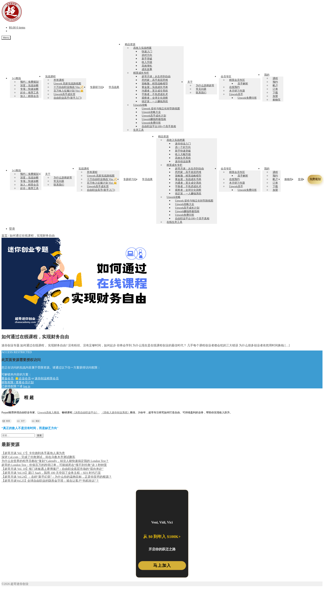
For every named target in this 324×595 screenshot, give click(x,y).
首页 (4, 235)
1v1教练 (16, 78)
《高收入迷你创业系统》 (115, 412)
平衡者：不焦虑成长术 (155, 94)
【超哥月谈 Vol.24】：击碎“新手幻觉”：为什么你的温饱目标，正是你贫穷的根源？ (56, 476)
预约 (275, 81)
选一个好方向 (183, 147)
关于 (190, 81)
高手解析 (243, 83)
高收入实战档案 (142, 48)
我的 (266, 74)
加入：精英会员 (29, 96)
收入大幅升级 (183, 154)
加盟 (275, 96)
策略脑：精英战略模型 (155, 83)
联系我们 (201, 92)
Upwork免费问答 (151, 122)
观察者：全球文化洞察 (155, 97)
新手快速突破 (183, 150)
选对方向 (147, 55)
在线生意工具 (174, 222)
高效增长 (147, 65)
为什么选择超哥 (205, 85)
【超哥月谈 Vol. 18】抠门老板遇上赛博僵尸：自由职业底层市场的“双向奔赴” (52, 468)
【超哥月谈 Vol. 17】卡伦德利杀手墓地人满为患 (33, 453)
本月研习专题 (237, 90)
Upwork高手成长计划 (154, 115)
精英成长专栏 (141, 72)
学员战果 (114, 87)
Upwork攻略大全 (151, 112)
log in (26, 386)
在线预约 (234, 87)
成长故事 (147, 69)
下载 (275, 92)
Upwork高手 (236, 94)
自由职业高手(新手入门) (68, 97)
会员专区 (226, 76)
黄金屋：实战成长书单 (155, 87)
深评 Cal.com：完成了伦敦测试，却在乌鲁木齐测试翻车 (38, 457)
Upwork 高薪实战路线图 (67, 83)
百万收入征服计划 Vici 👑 (68, 90)
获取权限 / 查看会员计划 (17, 382)
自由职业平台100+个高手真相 (159, 126)
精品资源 (130, 44)
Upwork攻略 (140, 105)
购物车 (277, 99)
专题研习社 (96, 87)
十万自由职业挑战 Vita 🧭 (68, 87)
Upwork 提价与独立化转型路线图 (161, 108)
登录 (300, 179)
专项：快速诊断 (29, 89)
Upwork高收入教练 (48, 412)
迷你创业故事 (183, 161)
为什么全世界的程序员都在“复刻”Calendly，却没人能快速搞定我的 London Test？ (55, 461)
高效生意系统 (183, 157)
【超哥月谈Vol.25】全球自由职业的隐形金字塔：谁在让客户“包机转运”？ (50, 480)
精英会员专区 (237, 80)
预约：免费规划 (29, 81)
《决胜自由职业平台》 (85, 412)
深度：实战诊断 (29, 85)
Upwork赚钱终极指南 (154, 119)
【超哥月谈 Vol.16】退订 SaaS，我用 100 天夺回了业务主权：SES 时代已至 (51, 472)
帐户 (275, 85)
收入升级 (147, 62)
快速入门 (147, 51)
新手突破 (147, 58)
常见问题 (201, 89)
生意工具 (138, 130)
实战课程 (50, 76)
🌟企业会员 (23, 378)
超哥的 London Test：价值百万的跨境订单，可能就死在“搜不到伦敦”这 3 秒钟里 (54, 464)
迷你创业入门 (183, 143)
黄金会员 (7, 378)
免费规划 (314, 179)
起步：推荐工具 (29, 92)
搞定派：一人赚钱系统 (155, 101)
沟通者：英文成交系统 (155, 90)
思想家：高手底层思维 (155, 80)
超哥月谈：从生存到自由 (156, 76)
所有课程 (59, 80)
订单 (275, 89)
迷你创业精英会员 (47, 378)
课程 (275, 78)
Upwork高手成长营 (64, 94)
